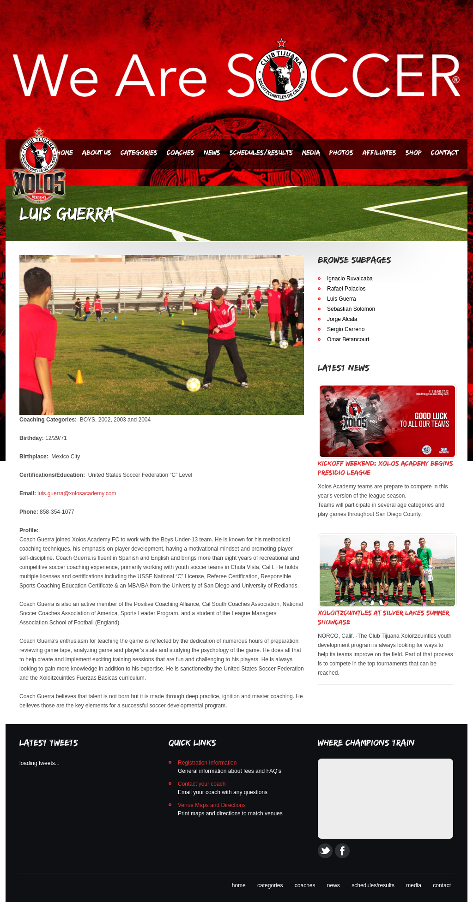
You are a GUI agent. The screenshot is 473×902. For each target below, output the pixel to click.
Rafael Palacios (346, 288)
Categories (139, 152)
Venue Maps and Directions (212, 805)
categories (270, 885)
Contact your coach (201, 784)
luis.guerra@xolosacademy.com (76, 493)
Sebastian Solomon (351, 309)
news (333, 885)
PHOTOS (341, 152)
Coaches (180, 152)
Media (311, 152)
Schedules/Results (261, 152)
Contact (444, 152)
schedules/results (373, 885)
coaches (305, 885)
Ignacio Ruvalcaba (350, 278)
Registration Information (207, 763)
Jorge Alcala (342, 319)
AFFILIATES (379, 152)
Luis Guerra (341, 299)
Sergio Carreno (345, 329)
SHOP (414, 152)
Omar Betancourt (348, 339)
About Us (96, 152)
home (239, 885)
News (212, 152)
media (413, 885)
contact (442, 885)
